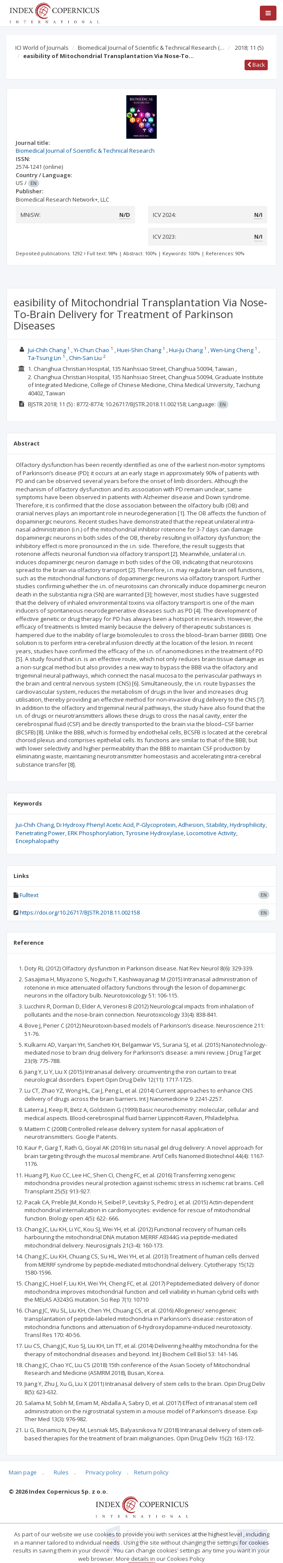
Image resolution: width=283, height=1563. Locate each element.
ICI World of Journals (42, 47)
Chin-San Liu (85, 358)
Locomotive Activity (211, 833)
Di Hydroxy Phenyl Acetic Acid (95, 825)
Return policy (151, 1472)
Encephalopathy (37, 841)
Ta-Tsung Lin (44, 358)
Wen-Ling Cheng (232, 350)
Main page (23, 1472)
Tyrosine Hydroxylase (155, 833)
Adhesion (191, 825)
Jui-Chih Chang (47, 350)
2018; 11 (249, 47)
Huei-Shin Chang (139, 350)
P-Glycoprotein (156, 825)
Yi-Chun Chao (91, 350)
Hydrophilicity (248, 825)
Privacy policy (103, 1472)
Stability (216, 825)
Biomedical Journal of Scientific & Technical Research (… (151, 47)
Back (256, 65)
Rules (61, 1472)
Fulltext (29, 895)
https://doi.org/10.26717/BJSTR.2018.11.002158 (80, 912)
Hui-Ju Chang (186, 350)
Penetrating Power (40, 833)
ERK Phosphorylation (95, 833)
